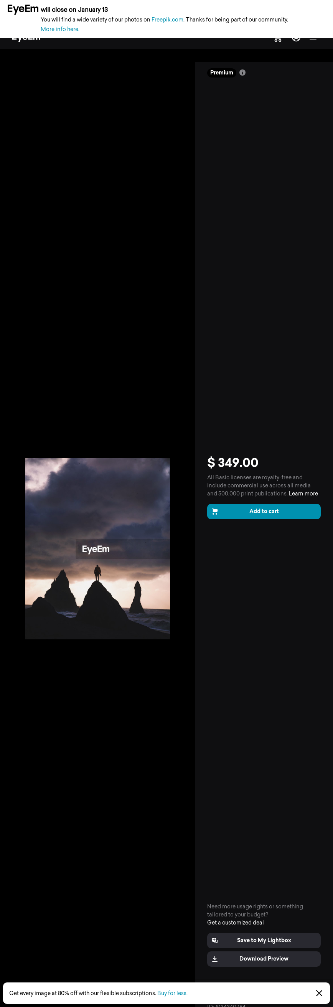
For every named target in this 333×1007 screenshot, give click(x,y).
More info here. (60, 29)
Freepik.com (167, 20)
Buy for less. (172, 993)
